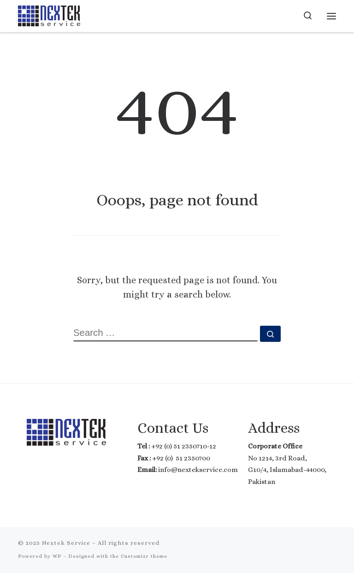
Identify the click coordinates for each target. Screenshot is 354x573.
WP (57, 556)
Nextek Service (66, 542)
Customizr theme (144, 556)
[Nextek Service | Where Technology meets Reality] (49, 14)
